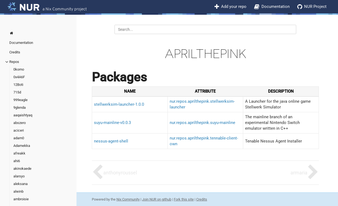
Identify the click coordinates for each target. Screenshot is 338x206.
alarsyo (19, 176)
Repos (14, 62)
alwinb (18, 191)
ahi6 (16, 161)
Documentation (275, 6)
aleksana (20, 184)
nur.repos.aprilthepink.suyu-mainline (202, 122)
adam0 (18, 138)
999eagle (20, 100)
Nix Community (128, 199)
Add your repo (233, 6)
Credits (14, 52)
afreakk (19, 153)
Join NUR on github (156, 199)
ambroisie (21, 199)
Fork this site (184, 199)
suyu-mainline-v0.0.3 (112, 122)
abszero (19, 123)
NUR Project (315, 6)
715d (17, 92)
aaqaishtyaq (22, 115)
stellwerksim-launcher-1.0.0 (119, 104)
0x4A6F (19, 77)
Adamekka (21, 146)
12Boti (18, 85)
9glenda (19, 107)
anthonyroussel (120, 172)
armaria (298, 172)
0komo (18, 69)
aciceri (18, 130)
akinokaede (22, 168)
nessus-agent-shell (111, 141)
